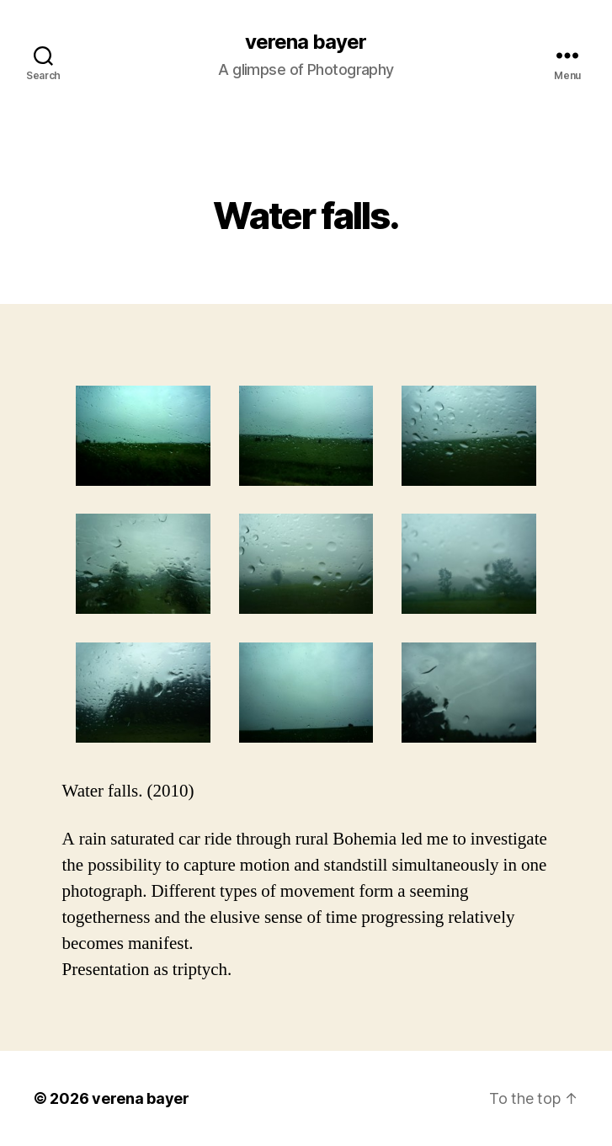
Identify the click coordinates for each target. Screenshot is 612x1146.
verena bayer (305, 42)
